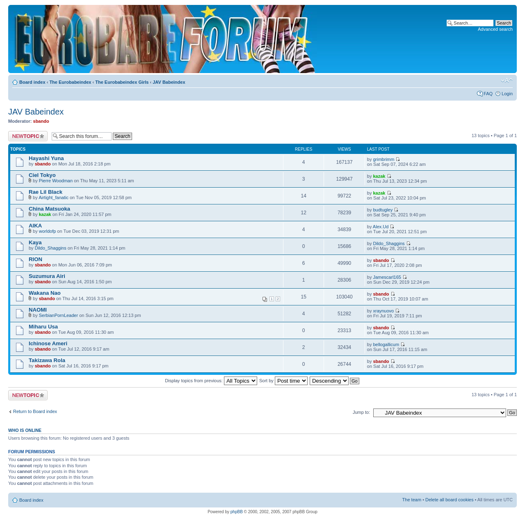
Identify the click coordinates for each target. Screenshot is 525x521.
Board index (32, 82)
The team (411, 499)
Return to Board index (35, 411)
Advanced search (495, 29)
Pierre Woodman (56, 180)
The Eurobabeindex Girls (121, 82)
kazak (379, 176)
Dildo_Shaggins (50, 248)
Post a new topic (28, 136)
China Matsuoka (49, 209)
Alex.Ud (381, 226)
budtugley (383, 209)
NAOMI (38, 310)
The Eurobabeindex (70, 82)
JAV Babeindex (169, 82)
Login (507, 93)
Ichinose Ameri (48, 343)
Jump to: (361, 412)
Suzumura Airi (47, 276)
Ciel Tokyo (42, 175)
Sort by (283, 380)
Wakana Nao (45, 293)
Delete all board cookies (449, 499)
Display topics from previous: (211, 380)
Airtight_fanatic (53, 197)
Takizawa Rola (47, 360)
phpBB (237, 512)
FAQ (488, 93)
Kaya (35, 242)
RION (35, 259)
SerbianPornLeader (58, 315)
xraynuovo (383, 310)
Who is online (24, 430)
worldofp (47, 231)
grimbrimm (383, 159)
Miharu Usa (43, 327)
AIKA (35, 226)
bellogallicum (386, 344)
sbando (41, 121)
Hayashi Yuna (46, 158)
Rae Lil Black (45, 192)
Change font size (507, 80)
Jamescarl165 (387, 277)
